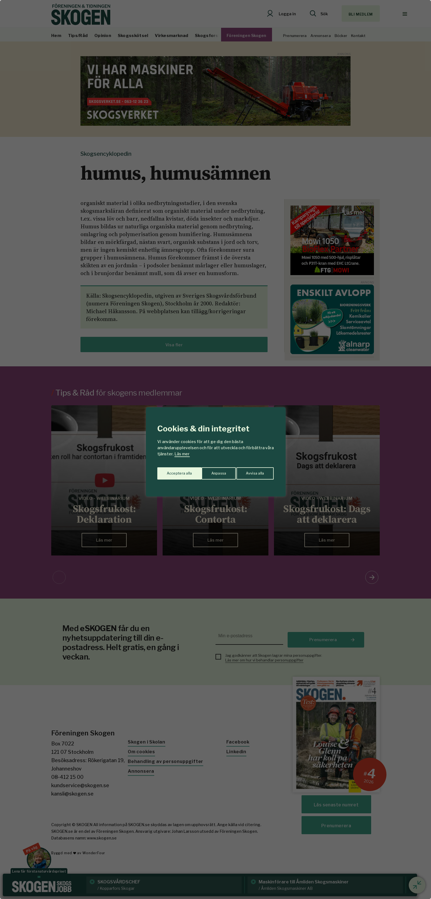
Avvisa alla (209, 471)
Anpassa (173, 471)
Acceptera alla (252, 471)
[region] (215, 449)
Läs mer (182, 453)
